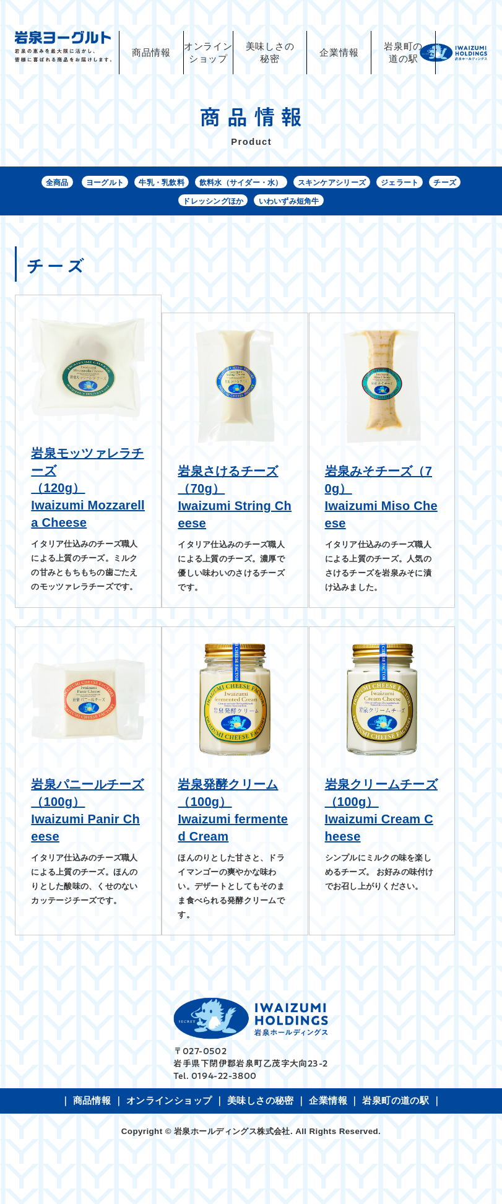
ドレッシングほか (228, 205)
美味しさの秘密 (270, 52)
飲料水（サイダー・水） (260, 184)
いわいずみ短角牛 (316, 205)
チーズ (163, 205)
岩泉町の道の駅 (403, 52)
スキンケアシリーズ (366, 184)
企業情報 (338, 53)
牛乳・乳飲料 (169, 184)
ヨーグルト (103, 184)
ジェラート (444, 184)
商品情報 (151, 53)
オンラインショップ (169, 1155)
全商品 (48, 184)
